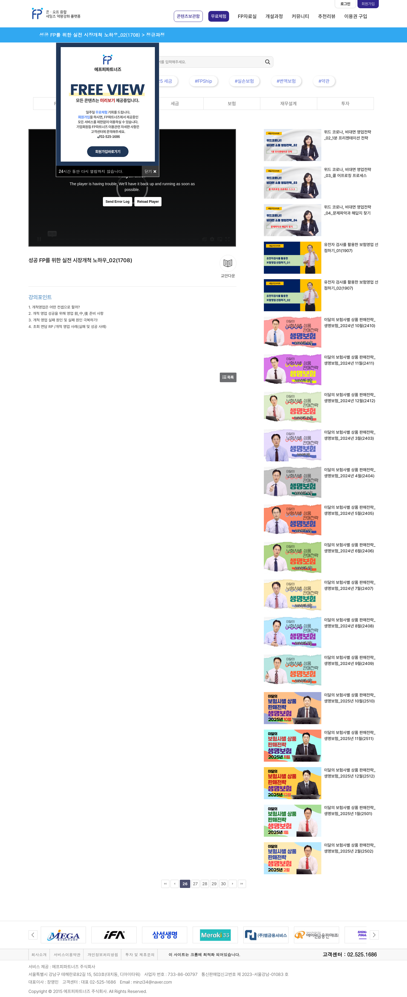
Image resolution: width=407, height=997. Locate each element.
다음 (233, 884)
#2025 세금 (160, 81)
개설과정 (274, 16)
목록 (228, 377)
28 (204, 883)
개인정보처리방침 (103, 954)
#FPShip (203, 81)
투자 (345, 103)
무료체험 (218, 16)
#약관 (324, 81)
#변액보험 (286, 81)
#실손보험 (244, 81)
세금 (175, 103)
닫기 (150, 171)
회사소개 (39, 954)
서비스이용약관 (67, 954)
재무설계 (288, 103)
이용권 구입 (355, 16)
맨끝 (242, 884)
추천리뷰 (327, 16)
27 (195, 883)
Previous (32, 934)
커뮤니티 (300, 16)
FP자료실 (247, 16)
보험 (232, 103)
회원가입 (368, 4)
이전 (175, 884)
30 (223, 883)
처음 (165, 884)
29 (214, 883)
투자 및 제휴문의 (140, 954)
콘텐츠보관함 (188, 16)
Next (374, 934)
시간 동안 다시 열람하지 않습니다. (91, 171)
